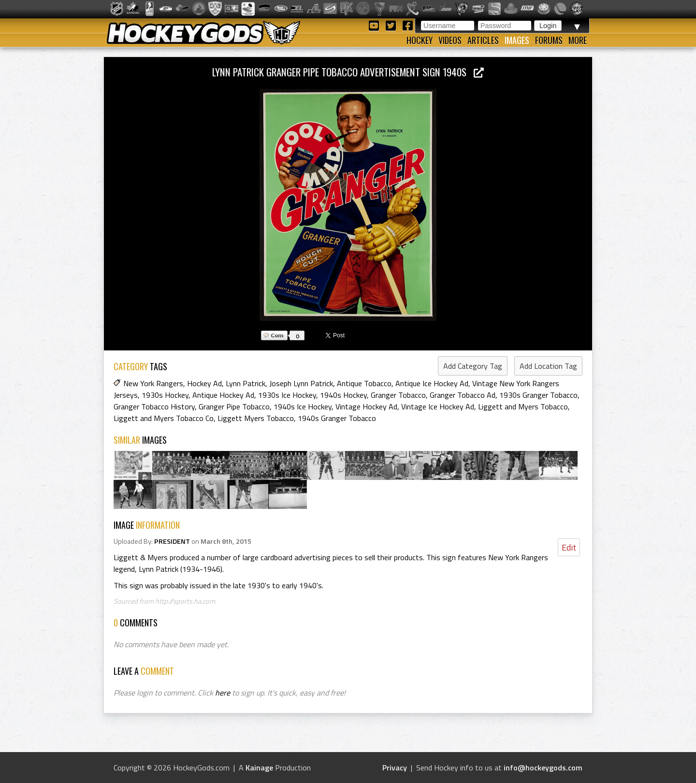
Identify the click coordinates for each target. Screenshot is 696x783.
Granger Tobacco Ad (462, 395)
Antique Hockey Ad (223, 395)
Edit (569, 547)
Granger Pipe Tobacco (234, 406)
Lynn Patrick (245, 383)
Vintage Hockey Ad (366, 406)
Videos (450, 40)
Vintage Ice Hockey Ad (437, 406)
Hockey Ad (204, 383)
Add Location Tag (548, 366)
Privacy (394, 767)
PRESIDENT (172, 541)
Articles (483, 40)
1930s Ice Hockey (287, 395)
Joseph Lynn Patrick (301, 383)
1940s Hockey (343, 395)
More (577, 40)
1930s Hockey (165, 395)
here (222, 692)
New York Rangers (153, 383)
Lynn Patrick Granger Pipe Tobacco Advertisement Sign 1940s (348, 71)
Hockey (419, 40)
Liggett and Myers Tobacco (523, 406)
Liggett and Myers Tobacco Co (164, 418)
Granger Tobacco (398, 395)
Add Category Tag (472, 366)
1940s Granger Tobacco (337, 418)
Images (517, 40)
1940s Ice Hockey (303, 406)
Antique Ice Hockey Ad (431, 383)
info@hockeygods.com (543, 767)
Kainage (259, 767)
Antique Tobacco (364, 383)
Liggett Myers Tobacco (256, 418)
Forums (549, 40)
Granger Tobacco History (154, 406)
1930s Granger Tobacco (538, 395)
